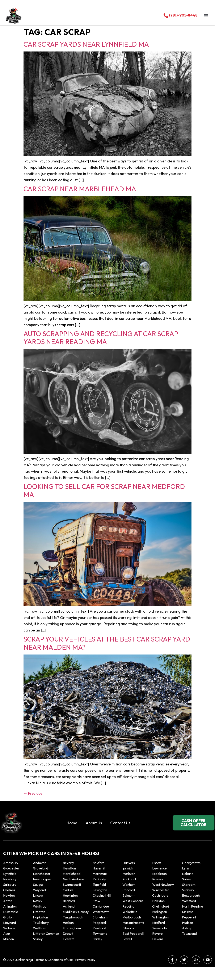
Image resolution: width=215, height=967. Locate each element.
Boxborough (191, 895)
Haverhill (99, 868)
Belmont (128, 895)
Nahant (187, 874)
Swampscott (72, 884)
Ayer (6, 933)
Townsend (100, 933)
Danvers (128, 863)
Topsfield (99, 884)
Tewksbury (41, 923)
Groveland (40, 868)
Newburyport (42, 879)
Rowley (157, 879)
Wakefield (129, 912)
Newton (9, 895)
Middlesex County (76, 912)
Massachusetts (133, 923)
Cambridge (101, 906)
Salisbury (9, 884)
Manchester (41, 874)
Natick (37, 901)
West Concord (132, 901)
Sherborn (188, 884)
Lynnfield (9, 874)
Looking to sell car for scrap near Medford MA (104, 490)
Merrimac (100, 874)
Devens (157, 939)
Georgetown (191, 863)
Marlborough (131, 917)
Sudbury (188, 890)
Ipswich (127, 868)
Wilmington (160, 917)
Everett (68, 939)
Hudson (68, 923)
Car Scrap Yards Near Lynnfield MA (86, 44)
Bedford (69, 901)
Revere (157, 933)
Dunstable (10, 912)
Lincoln (38, 895)
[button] (206, 15)
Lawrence (159, 868)
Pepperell (189, 917)
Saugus (38, 884)
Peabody (99, 879)
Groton (8, 917)
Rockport (129, 879)
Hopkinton (70, 895)
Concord (128, 890)
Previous (33, 793)
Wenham (128, 884)
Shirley (38, 939)
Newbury (9, 879)
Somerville (159, 928)
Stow (96, 901)
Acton (7, 901)
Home (71, 822)
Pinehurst (99, 928)
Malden (8, 939)
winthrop (40, 906)
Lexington (100, 890)
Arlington (10, 906)
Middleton (159, 874)
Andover (39, 863)
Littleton (39, 912)
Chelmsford (160, 906)
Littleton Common (46, 933)
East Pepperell (133, 933)
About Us (94, 822)
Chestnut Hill (102, 895)
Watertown (101, 912)
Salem (186, 879)
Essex (156, 863)
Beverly (68, 863)
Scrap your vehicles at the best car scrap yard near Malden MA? (107, 643)
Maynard (9, 923)
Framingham (72, 928)
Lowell (127, 939)
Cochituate (160, 895)
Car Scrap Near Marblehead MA (80, 189)
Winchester (160, 890)
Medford (158, 923)
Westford (189, 901)
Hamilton (69, 868)
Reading (128, 906)
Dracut (68, 933)
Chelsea (9, 890)
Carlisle (68, 890)
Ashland (69, 906)
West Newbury (163, 884)
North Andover (74, 879)
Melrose (188, 912)
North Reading (192, 906)
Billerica (128, 928)
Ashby (186, 928)
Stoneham (100, 917)
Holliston (158, 901)
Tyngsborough (73, 917)
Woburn (9, 928)
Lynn (185, 868)
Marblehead (71, 874)
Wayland (39, 890)
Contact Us (120, 822)
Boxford (98, 863)
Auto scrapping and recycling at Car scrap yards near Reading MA (101, 337)
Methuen (128, 874)
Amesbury (10, 863)
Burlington (159, 912)
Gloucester (11, 868)
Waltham (39, 928)
